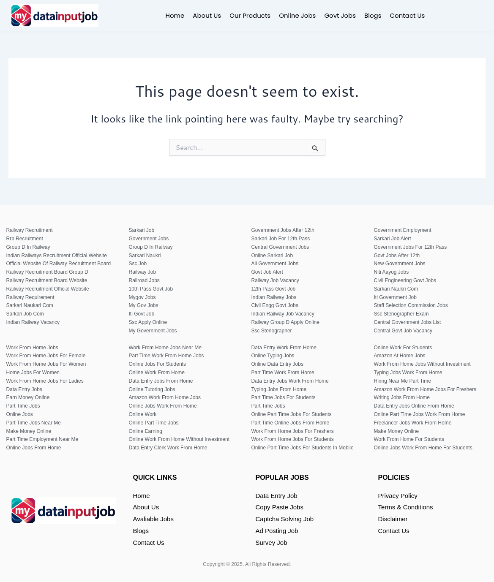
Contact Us (407, 15)
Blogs (372, 15)
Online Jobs (297, 15)
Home (175, 15)
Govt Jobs (340, 15)
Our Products (249, 15)
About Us (207, 15)
